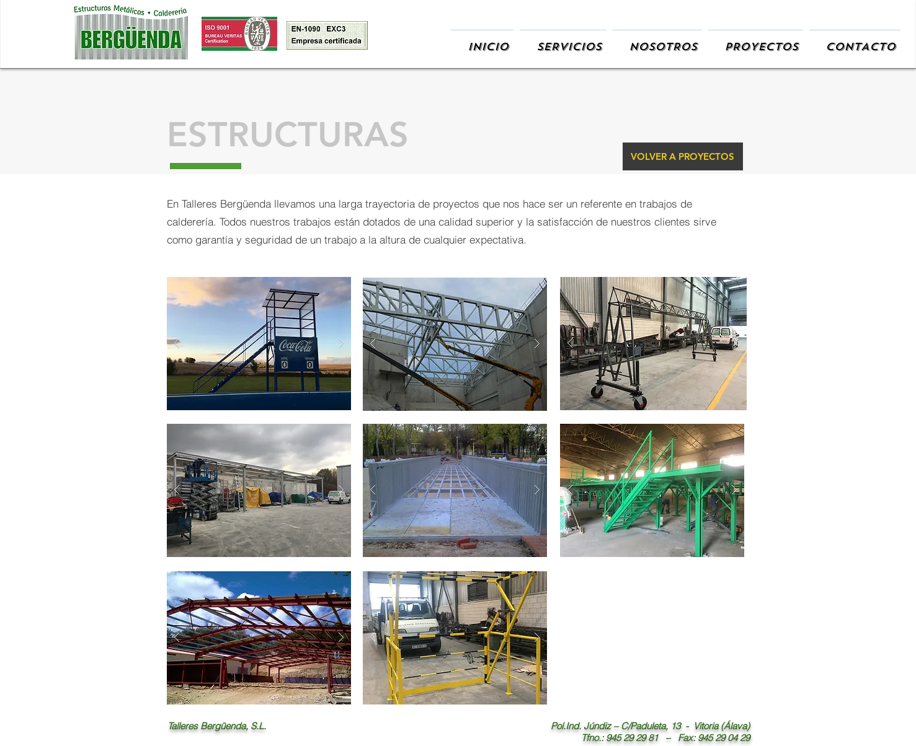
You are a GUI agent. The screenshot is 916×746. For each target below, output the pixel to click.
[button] (259, 343)
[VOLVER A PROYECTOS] (683, 156)
